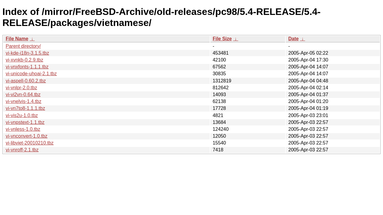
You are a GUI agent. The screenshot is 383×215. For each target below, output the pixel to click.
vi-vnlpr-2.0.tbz (21, 87)
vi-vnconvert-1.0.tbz (27, 136)
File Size (222, 38)
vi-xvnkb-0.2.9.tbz (24, 59)
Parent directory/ (23, 46)
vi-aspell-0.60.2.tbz (26, 80)
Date (293, 38)
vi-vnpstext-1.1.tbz (25, 122)
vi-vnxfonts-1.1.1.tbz (27, 66)
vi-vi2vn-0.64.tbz (23, 94)
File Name (17, 38)
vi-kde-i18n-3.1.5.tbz (27, 53)
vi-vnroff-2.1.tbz (22, 149)
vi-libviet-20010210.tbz (30, 142)
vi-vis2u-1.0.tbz (22, 115)
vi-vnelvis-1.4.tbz (23, 101)
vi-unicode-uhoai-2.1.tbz (31, 73)
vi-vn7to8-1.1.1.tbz (25, 108)
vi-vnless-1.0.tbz (23, 129)
